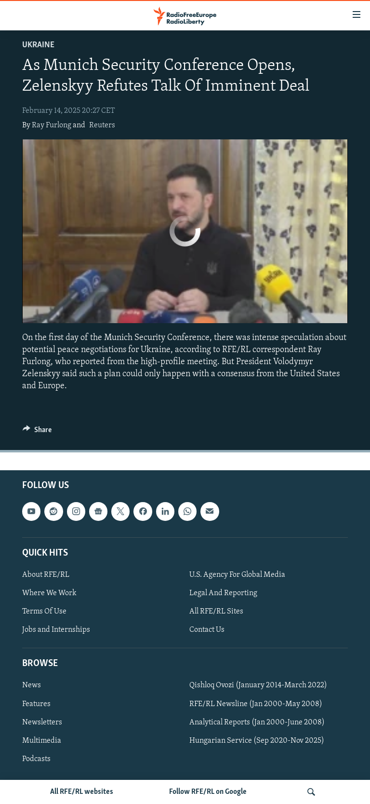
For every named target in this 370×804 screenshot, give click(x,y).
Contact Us (207, 630)
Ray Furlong (51, 125)
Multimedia (41, 740)
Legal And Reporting (223, 593)
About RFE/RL (45, 575)
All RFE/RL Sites (216, 611)
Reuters (102, 125)
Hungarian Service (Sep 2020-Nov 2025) (256, 740)
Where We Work (49, 593)
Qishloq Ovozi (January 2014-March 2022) (258, 685)
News (31, 685)
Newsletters (42, 722)
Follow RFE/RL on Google (208, 792)
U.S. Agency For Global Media (237, 575)
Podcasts (36, 759)
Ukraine (38, 45)
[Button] (37, 432)
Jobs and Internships (56, 630)
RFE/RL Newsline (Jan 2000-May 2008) (255, 704)
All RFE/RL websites (81, 792)
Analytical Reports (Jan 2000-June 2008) (257, 722)
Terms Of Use (44, 611)
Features (36, 704)
